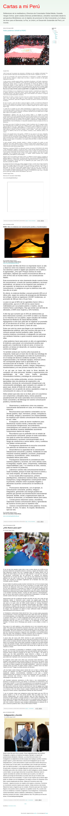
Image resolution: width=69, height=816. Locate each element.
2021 (54, 30)
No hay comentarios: (32, 220)
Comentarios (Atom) (12, 805)
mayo (55, 32)
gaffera (35, 813)
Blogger (46, 813)
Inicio (25, 803)
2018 (54, 42)
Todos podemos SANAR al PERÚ (14, 30)
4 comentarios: (31, 708)
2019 (54, 41)
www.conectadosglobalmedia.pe (11, 263)
